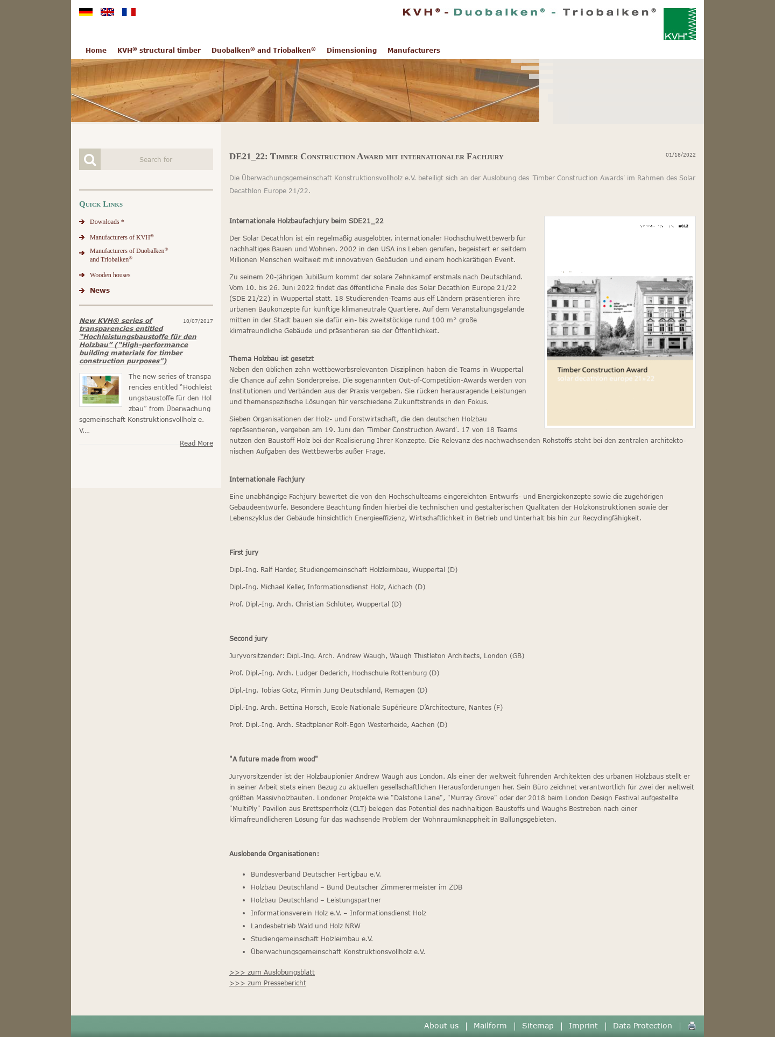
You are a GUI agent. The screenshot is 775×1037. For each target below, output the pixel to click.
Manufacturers (414, 50)
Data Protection (642, 1025)
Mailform (490, 1025)
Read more (196, 443)
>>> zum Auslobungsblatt (272, 972)
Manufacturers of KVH (122, 237)
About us (441, 1025)
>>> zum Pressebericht (267, 983)
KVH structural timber (159, 50)
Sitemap (538, 1025)
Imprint (583, 1025)
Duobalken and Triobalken (264, 50)
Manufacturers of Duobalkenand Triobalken (129, 254)
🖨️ (691, 1025)
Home (96, 50)
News (100, 290)
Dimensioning (352, 50)
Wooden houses (110, 275)
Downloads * (107, 221)
